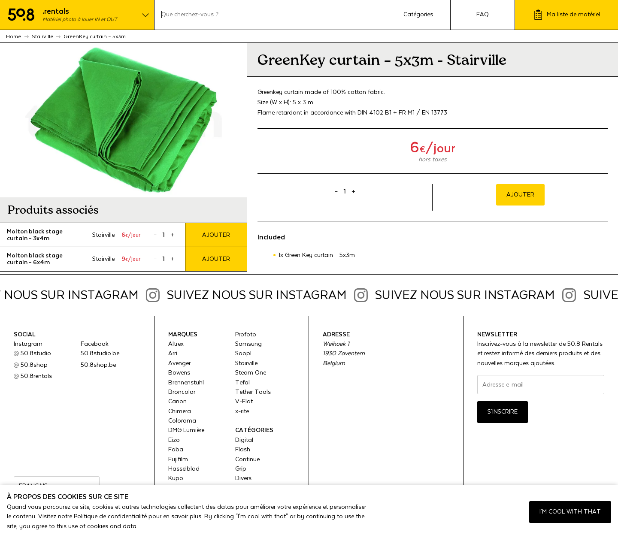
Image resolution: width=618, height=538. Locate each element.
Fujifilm (178, 459)
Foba (175, 449)
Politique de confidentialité (110, 516)
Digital (244, 440)
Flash (242, 449)
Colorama (182, 420)
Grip (240, 468)
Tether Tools (253, 392)
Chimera (179, 411)
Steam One (250, 372)
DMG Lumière (186, 430)
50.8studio (36, 353)
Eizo (174, 440)
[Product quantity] (163, 235)
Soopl (243, 353)
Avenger (179, 363)
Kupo (175, 478)
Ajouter (216, 235)
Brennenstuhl (186, 382)
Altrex (176, 344)
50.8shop (34, 365)
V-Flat (244, 401)
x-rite (242, 411)
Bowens (179, 372)
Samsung (248, 344)
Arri (172, 353)
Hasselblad (184, 468)
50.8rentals (36, 376)
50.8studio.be (100, 353)
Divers (243, 478)
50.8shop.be (98, 365)
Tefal (242, 382)
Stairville (246, 363)
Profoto (245, 334)
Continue (247, 459)
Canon (177, 401)
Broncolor (181, 392)
